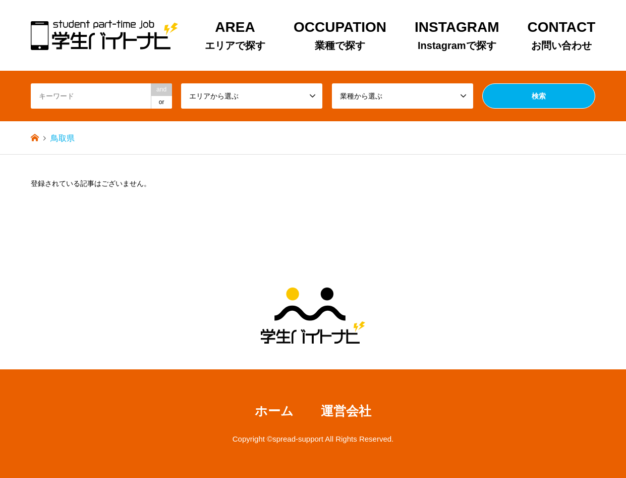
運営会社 (346, 411)
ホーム (274, 411)
